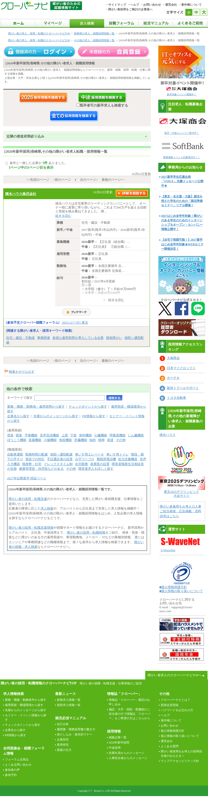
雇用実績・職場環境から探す (24, 705)
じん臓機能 (136, 435)
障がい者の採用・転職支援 (28, 499)
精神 (101, 440)
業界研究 (63, 744)
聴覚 (19, 435)
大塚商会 (173, 358)
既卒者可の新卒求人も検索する (102, 105)
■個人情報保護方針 (173, 587)
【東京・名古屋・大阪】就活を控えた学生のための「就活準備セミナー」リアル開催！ (182, 201)
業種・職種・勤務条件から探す (25, 700)
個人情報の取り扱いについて (180, 736)
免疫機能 (65, 440)
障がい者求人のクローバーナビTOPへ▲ (176, 675)
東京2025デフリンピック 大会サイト (181, 493)
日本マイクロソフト (181, 368)
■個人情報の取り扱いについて (181, 591)
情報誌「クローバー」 (124, 694)
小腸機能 (50, 440)
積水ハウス (168, 435)
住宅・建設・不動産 (20, 338)
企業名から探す (18, 416)
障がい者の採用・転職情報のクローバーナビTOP (39, 683)
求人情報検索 (13, 694)
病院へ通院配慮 (61, 454)
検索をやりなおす (21, 371)
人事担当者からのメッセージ (128, 758)
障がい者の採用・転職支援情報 (31, 527)
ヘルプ (134, 4)
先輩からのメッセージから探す (55, 416)
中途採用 (115, 747)
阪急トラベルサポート (183, 388)
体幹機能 (85, 435)
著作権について (191, 4)
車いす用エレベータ (89, 454)
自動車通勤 (15, 454)
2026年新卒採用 (119, 742)
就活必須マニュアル (70, 718)
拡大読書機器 (127, 459)
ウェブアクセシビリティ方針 (180, 761)
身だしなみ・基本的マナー (74, 734)
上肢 (65, 435)
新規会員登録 (169, 705)
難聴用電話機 (106, 459)
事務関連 (43, 338)
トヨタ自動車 (176, 398)
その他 (121, 440)
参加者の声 (12, 770)
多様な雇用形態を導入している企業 (78, 338)
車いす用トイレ (117, 454)
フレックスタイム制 (58, 464)
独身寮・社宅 (31, 464)
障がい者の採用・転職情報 (86, 532)
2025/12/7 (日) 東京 (75, 322)
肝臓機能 (80, 440)
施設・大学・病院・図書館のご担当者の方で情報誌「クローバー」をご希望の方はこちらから (129, 714)
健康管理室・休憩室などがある (41, 468)
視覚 (10, 435)
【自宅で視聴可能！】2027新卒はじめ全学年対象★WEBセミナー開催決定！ (182, 244)
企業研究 (63, 739)
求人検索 (47, 508)
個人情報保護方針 (172, 730)
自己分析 (63, 724)
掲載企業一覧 (118, 737)
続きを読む (63, 216)
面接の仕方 (64, 750)
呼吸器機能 (118, 435)
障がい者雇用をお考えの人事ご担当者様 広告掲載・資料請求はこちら (180, 511)
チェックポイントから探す (88, 406)
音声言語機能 (49, 435)
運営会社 (171, 4)
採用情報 (114, 731)
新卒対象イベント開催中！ (181, 94)
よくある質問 (169, 746)
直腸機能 (35, 440)
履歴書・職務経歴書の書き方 (76, 729)
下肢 (73, 435)
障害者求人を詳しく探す (95, 468)
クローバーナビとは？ (175, 700)
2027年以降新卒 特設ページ (26, 478)
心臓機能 (100, 435)
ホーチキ (173, 378)
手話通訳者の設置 (60, 459)
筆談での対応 (35, 459)
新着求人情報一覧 (68, 700)
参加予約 (11, 775)
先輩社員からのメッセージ (126, 753)
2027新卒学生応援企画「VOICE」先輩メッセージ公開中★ (182, 181)
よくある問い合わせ (18, 764)
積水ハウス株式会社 (20, 194)
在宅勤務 (81, 464)
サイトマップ (117, 4)
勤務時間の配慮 (36, 454)
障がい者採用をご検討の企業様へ (130, 9)
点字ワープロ (84, 459)
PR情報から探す (93, 416)
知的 (92, 440)
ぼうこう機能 (16, 440)
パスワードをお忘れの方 (177, 710)
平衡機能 (31, 435)
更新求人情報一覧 (68, 705)
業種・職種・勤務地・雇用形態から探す (36, 406)
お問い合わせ (152, 4)
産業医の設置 (100, 464)
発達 (110, 440)
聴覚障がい (114, 338)
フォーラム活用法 (17, 759)
